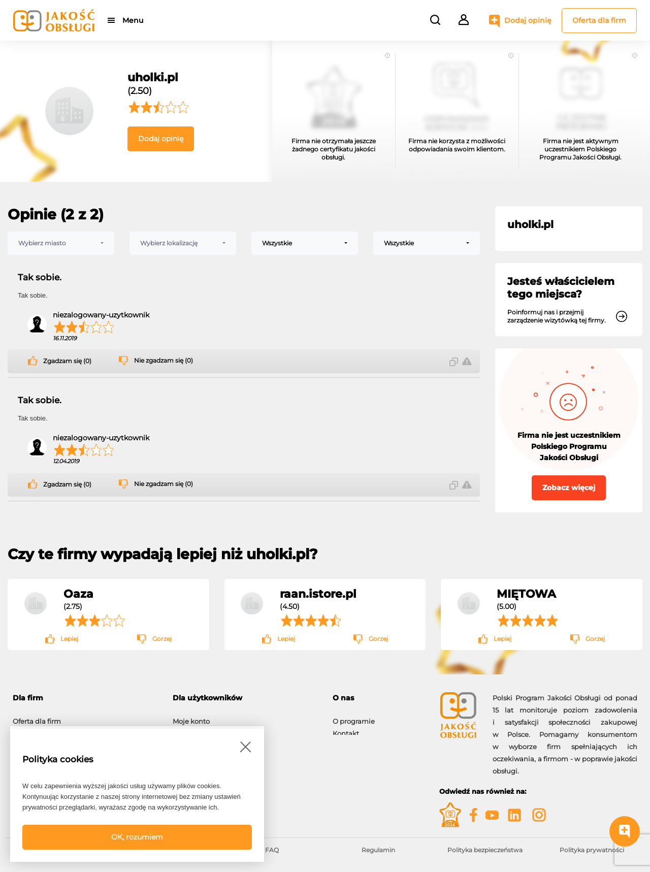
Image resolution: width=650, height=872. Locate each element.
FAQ (272, 850)
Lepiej (69, 638)
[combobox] (61, 243)
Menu (133, 20)
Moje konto (191, 716)
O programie (354, 716)
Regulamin (378, 850)
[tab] (85, 698)
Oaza (78, 593)
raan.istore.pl (318, 593)
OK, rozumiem (137, 837)
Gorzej (162, 638)
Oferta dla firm (599, 20)
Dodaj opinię (527, 20)
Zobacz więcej (568, 487)
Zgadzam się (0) (67, 361)
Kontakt (346, 728)
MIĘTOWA (526, 593)
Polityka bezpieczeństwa (485, 850)
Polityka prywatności (592, 850)
